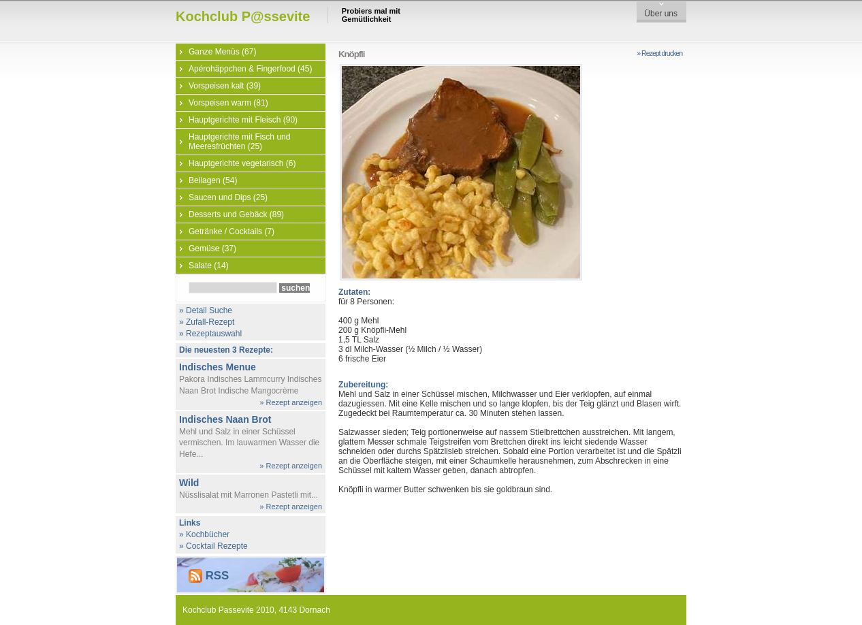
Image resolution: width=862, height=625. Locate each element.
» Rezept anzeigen (290, 402)
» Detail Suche (205, 310)
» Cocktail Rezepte (213, 546)
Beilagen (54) (213, 180)
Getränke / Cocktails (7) (231, 231)
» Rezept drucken (659, 53)
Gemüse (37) (212, 248)
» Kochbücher (204, 534)
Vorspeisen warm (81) (228, 103)
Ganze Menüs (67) (222, 52)
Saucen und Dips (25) (228, 197)
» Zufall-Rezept (206, 322)
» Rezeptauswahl (210, 333)
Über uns (660, 13)
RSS (209, 575)
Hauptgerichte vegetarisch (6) (242, 163)
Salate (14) (209, 265)
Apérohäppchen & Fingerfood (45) (250, 69)
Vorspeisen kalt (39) (225, 86)
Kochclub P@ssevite (243, 16)
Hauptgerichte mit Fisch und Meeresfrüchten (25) (239, 141)
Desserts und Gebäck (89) (236, 214)
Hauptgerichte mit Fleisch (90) (243, 120)
